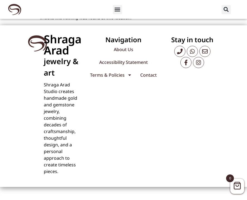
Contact (148, 79)
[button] (117, 9)
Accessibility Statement (123, 66)
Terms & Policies (111, 79)
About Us (123, 54)
